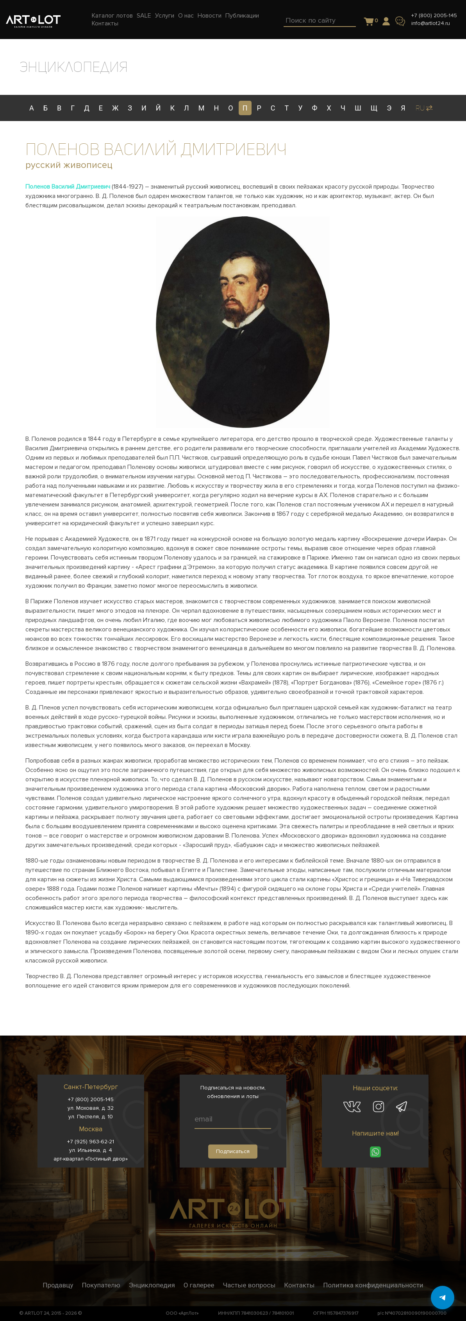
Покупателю (101, 1285)
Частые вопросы (249, 1285)
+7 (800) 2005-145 (434, 15)
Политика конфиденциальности (373, 1285)
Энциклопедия (152, 1285)
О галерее (199, 1285)
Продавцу (58, 1285)
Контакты (299, 1285)
